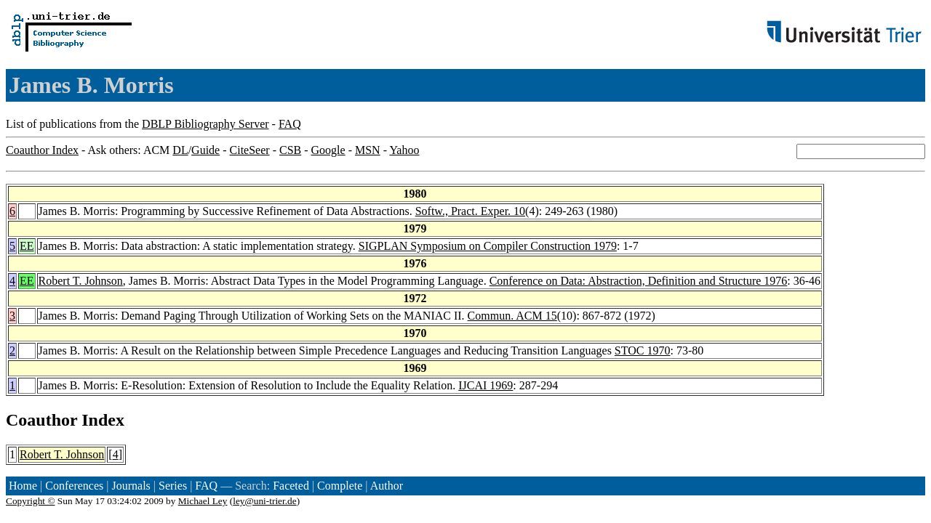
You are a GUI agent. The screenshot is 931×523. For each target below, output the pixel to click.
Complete (339, 485)
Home (23, 485)
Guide (205, 150)
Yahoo (404, 150)
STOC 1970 (643, 350)
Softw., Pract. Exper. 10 (470, 211)
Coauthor (41, 419)
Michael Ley (203, 500)
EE (27, 246)
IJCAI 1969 (485, 385)
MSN (367, 150)
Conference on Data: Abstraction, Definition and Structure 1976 (639, 281)
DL (180, 150)
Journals (130, 485)
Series (173, 485)
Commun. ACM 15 (512, 315)
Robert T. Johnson (81, 281)
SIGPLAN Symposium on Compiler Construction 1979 (488, 246)
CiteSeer (250, 150)
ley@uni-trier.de (264, 500)
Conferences (74, 485)
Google (328, 150)
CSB (290, 150)
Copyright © (30, 500)
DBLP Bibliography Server (205, 124)
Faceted (291, 485)
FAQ (290, 124)
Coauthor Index (42, 150)
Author (386, 485)
